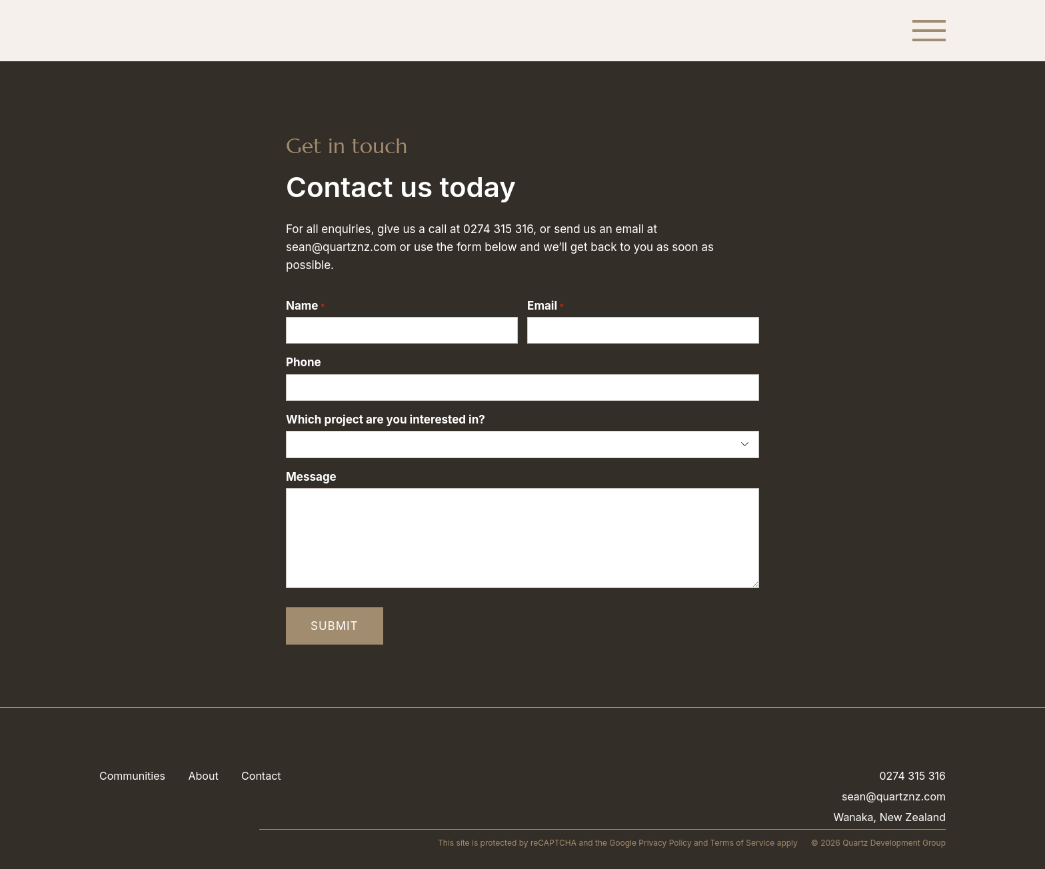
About (203, 775)
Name (305, 306)
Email (545, 306)
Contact (261, 775)
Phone (303, 362)
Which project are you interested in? (385, 419)
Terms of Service (742, 843)
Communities (132, 775)
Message (311, 476)
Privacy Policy (664, 843)
